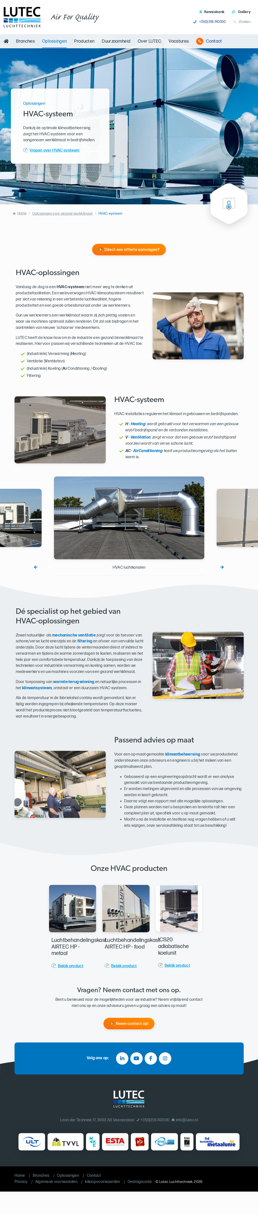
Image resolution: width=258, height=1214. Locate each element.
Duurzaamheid (116, 41)
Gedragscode (140, 1181)
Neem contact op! (132, 1023)
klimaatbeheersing (182, 754)
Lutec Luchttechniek (176, 1182)
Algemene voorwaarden (56, 1181)
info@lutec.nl (185, 1120)
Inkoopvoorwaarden (102, 1181)
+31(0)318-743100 (209, 22)
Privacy (21, 1181)
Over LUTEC (149, 41)
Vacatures (179, 41)
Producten (84, 41)
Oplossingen (54, 41)
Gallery (241, 12)
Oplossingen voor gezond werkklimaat (62, 213)
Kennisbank (212, 12)
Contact (209, 41)
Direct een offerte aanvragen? (131, 249)
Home (22, 213)
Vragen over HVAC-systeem (55, 150)
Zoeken (242, 22)
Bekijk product (71, 966)
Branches (25, 41)
